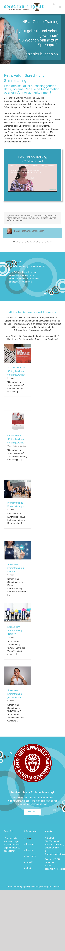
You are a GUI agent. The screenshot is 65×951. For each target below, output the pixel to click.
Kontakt (29, 862)
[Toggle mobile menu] (59, 4)
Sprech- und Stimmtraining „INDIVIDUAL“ (14, 694)
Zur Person (31, 856)
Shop (28, 868)
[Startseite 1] (32, 39)
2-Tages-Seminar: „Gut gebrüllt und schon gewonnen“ (16, 371)
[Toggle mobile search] (54, 4)
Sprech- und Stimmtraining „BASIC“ (14, 630)
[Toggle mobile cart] (59, 6)
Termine (29, 850)
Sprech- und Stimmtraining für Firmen (16, 568)
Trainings (30, 844)
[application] (32, 178)
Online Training (13, 446)
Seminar (10, 378)
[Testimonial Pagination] (14, 241)
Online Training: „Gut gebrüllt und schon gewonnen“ (16, 439)
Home (29, 838)
